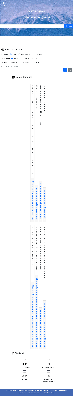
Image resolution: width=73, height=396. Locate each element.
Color (36, 58)
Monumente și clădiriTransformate (37, 312)
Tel (40, 40)
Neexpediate (25, 54)
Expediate (38, 54)
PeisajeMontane (37, 203)
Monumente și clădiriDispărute (33, 315)
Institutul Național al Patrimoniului (53, 390)
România (26, 62)
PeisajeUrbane (45, 205)
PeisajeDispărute (41, 328)
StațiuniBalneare (41, 201)
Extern (36, 62)
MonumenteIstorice (33, 200)
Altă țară (15, 62)
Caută (69, 26)
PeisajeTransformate (45, 325)
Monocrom (26, 58)
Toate (14, 54)
